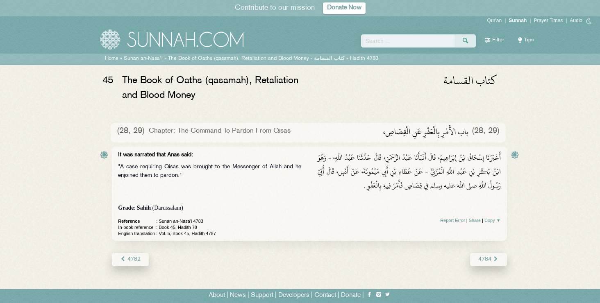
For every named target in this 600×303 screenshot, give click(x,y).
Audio (576, 20)
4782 (130, 259)
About (217, 295)
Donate (351, 295)
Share (475, 220)
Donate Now (344, 8)
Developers (293, 295)
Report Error (452, 220)
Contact (325, 295)
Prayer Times (548, 20)
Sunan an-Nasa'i (143, 58)
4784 (488, 259)
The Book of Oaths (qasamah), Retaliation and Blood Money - (256, 58)
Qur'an (494, 20)
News (238, 295)
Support (262, 295)
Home (111, 58)
